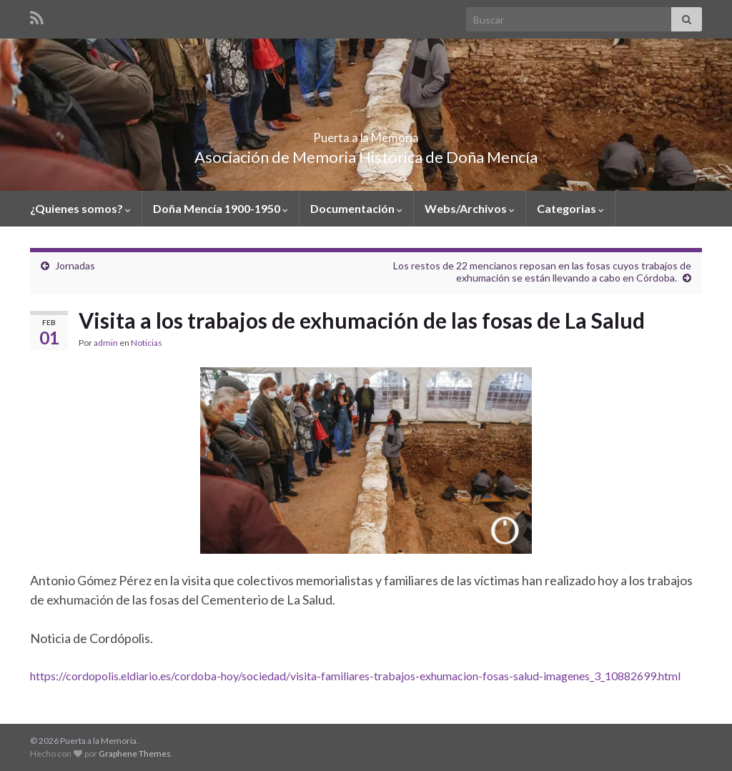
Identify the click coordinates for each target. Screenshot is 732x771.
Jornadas (75, 265)
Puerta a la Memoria (366, 133)
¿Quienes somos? (80, 208)
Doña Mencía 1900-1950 (220, 208)
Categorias (570, 208)
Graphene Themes (135, 753)
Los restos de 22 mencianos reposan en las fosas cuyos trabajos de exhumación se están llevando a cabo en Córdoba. (542, 271)
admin (106, 342)
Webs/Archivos (470, 208)
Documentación (356, 208)
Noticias (146, 342)
